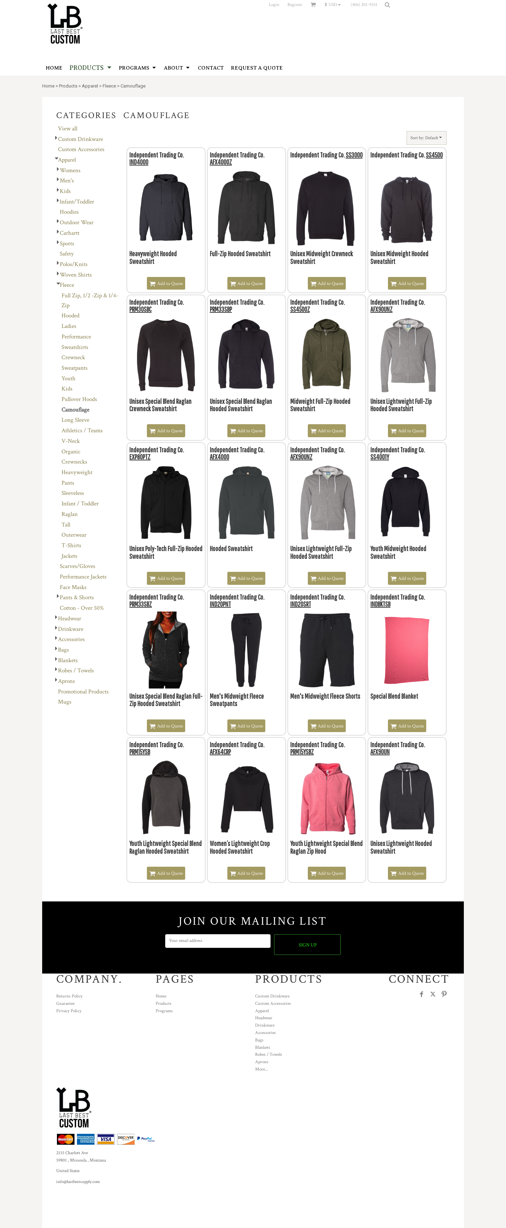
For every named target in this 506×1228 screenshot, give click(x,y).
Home (48, 86)
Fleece (109, 86)
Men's (67, 181)
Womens (70, 170)
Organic (70, 451)
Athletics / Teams (82, 430)
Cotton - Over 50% (82, 608)
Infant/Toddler (77, 202)
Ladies (68, 326)
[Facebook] (422, 994)
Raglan (69, 514)
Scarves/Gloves (77, 566)
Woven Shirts (76, 275)
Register (294, 5)
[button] (334, 4)
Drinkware (70, 629)
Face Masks (73, 587)
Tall (65, 525)
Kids (65, 191)
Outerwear (73, 535)
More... (261, 1069)
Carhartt (69, 233)
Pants (67, 483)
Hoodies (69, 212)
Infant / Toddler (80, 504)
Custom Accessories (81, 149)
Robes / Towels (76, 670)
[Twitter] (433, 994)
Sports (67, 243)
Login (274, 5)
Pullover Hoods (79, 399)
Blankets (68, 660)
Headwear (69, 618)
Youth (68, 378)
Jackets (69, 556)
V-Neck (70, 441)
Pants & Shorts (77, 597)
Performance (76, 337)
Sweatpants (74, 368)
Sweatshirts (74, 347)
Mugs (64, 702)
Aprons (66, 681)
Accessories (71, 639)
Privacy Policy (69, 1011)
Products (68, 86)
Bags (63, 650)
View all (67, 129)
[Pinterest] (444, 994)
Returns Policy (69, 996)
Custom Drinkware (80, 139)
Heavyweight (76, 472)
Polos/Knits (73, 264)
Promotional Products (83, 692)
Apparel (90, 86)
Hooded (70, 315)
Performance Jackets (83, 577)
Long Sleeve (75, 420)
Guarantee (65, 1004)
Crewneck (73, 357)
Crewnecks (74, 462)
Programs (164, 1011)
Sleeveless (72, 493)
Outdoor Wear (76, 222)
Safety (67, 254)
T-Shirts (71, 545)
